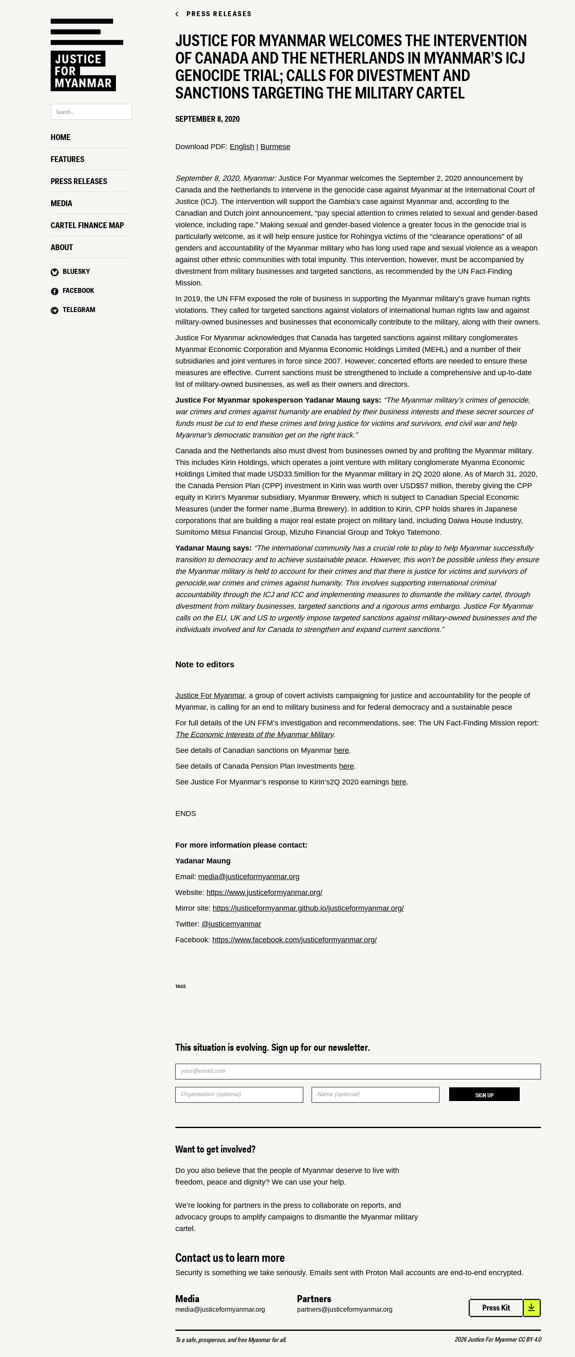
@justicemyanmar (231, 924)
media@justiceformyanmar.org (249, 877)
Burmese (275, 147)
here (341, 750)
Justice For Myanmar (210, 695)
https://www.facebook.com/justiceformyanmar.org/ (294, 940)
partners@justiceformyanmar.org (345, 1309)
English (242, 147)
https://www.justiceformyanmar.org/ (264, 892)
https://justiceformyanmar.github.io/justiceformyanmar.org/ (308, 908)
